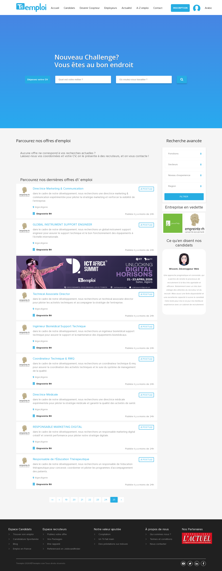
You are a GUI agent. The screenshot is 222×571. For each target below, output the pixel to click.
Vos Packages (54, 539)
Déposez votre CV (37, 79)
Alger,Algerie (40, 207)
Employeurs (110, 7)
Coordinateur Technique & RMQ (53, 358)
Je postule (146, 189)
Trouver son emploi (23, 534)
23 (97, 499)
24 (105, 499)
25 (114, 499)
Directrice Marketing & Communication (58, 188)
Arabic (208, 7)
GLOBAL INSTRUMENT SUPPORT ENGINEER (62, 224)
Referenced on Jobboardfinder (63, 548)
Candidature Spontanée (26, 539)
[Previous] (59, 499)
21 (82, 499)
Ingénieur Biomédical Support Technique (59, 326)
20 (74, 499)
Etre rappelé (53, 544)
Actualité (127, 7)
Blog (15, 544)
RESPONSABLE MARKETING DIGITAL (57, 427)
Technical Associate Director (51, 294)
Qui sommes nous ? (160, 534)
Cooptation (105, 534)
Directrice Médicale (45, 394)
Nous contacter (158, 544)
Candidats (69, 7)
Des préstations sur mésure (113, 544)
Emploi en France (22, 548)
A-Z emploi (142, 7)
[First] (52, 499)
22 (89, 499)
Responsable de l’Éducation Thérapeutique (61, 459)
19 (66, 499)
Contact (157, 7)
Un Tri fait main (106, 539)
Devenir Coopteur (90, 7)
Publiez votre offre (57, 534)
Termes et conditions (161, 539)
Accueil (55, 7)
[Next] (121, 499)
